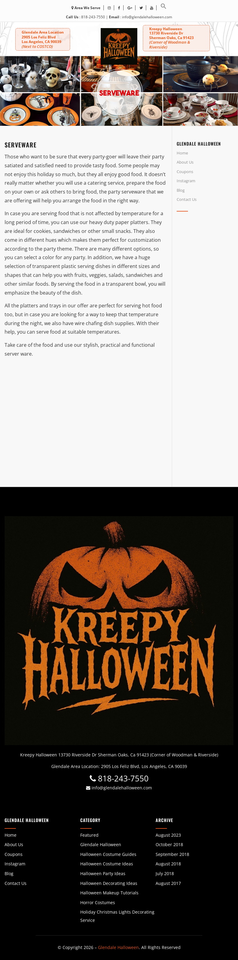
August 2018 (168, 864)
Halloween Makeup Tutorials (109, 893)
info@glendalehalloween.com (147, 17)
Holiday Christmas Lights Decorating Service (117, 916)
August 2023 (168, 835)
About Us (185, 162)
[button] (163, 8)
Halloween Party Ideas (102, 873)
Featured (89, 835)
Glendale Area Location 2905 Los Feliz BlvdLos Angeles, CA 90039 (43, 39)
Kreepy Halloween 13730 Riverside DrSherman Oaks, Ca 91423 (171, 38)
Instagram (186, 180)
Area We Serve (85, 7)
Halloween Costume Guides (108, 854)
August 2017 (168, 883)
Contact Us (187, 199)
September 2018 (172, 854)
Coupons (185, 171)
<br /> (205, 271)
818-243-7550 (93, 17)
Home (182, 153)
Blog (181, 190)
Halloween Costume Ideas (106, 864)
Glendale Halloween (100, 844)
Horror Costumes (97, 902)
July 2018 (165, 873)
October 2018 (169, 844)
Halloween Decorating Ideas (108, 883)
